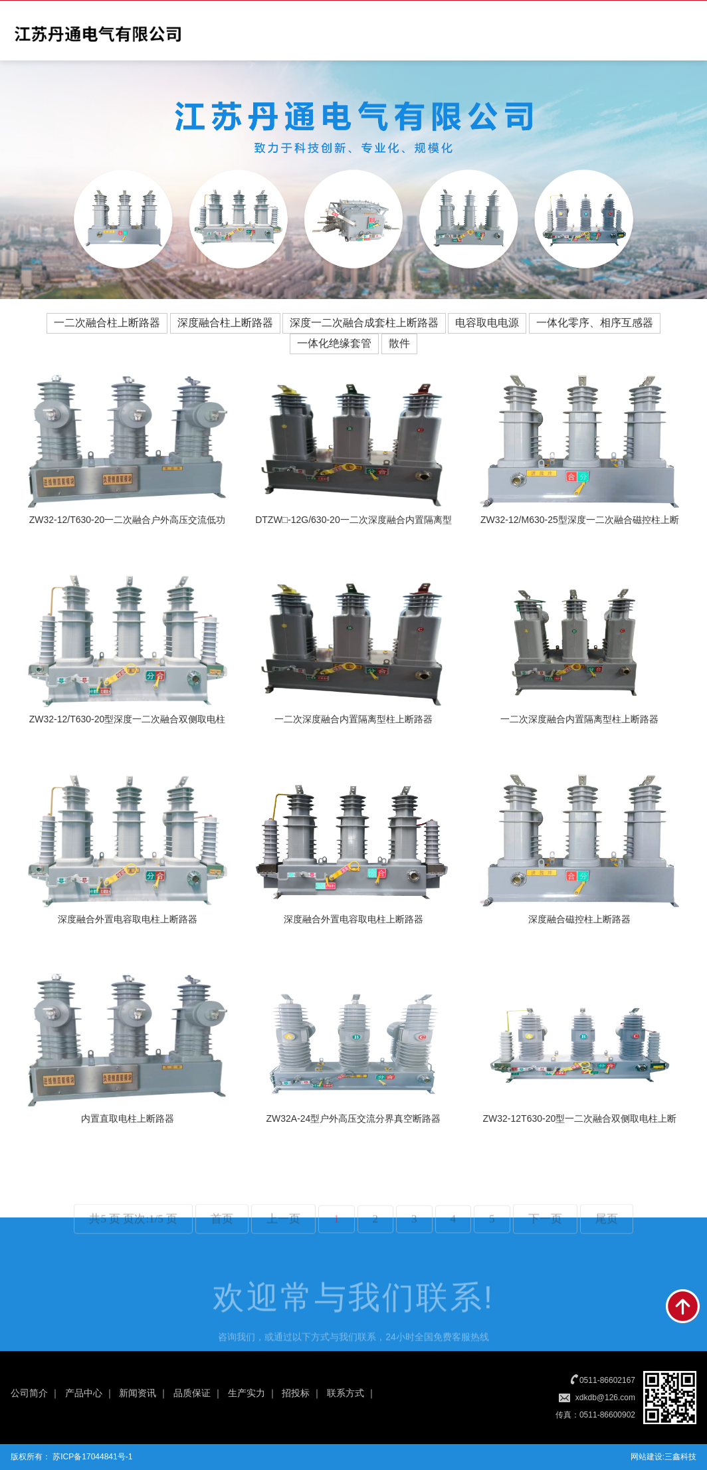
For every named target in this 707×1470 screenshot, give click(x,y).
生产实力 (246, 1393)
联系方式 (345, 1393)
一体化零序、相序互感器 (594, 322)
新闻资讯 (137, 1393)
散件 (399, 343)
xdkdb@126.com (605, 1397)
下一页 (545, 1240)
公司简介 (29, 1393)
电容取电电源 (487, 322)
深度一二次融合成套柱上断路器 (364, 322)
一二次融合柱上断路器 (107, 322)
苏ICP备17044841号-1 (91, 1456)
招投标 (296, 1393)
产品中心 (83, 1393)
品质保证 (192, 1393)
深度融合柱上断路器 (225, 322)
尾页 (606, 1240)
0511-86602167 (607, 1380)
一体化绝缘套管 (334, 343)
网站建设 (646, 1456)
